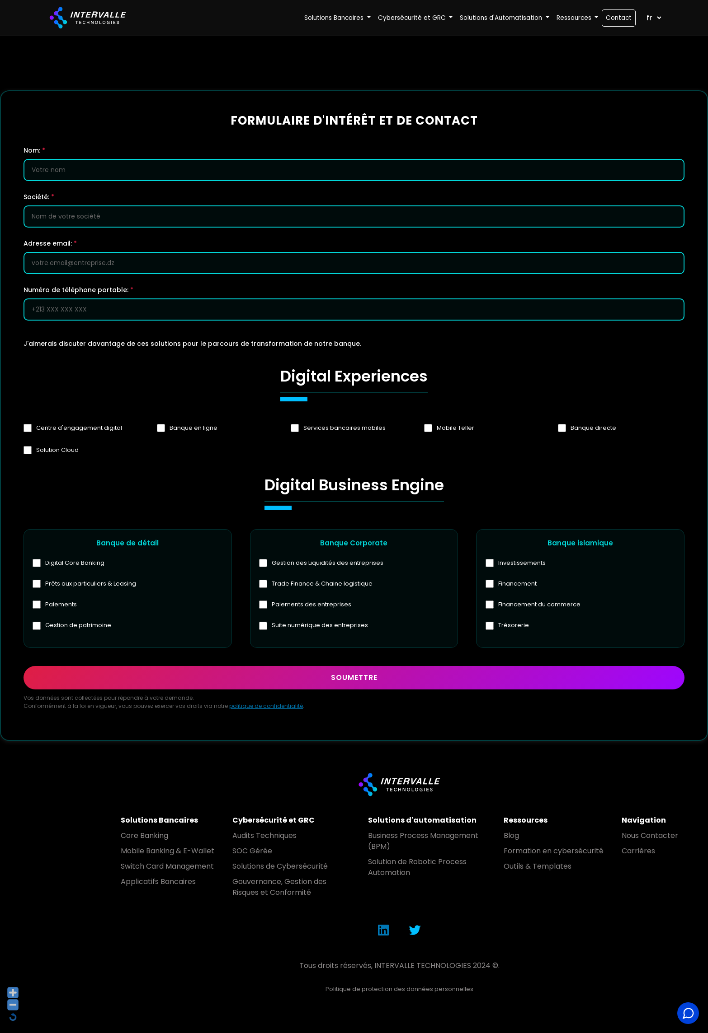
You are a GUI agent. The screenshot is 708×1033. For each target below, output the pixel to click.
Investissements (522, 563)
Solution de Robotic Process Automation (417, 867)
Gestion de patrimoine (79, 626)
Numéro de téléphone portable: (78, 289)
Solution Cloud (57, 450)
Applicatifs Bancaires (158, 882)
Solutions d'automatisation (422, 820)
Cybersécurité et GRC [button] (413, 18)
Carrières (638, 851)
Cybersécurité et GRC (273, 820)
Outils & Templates (537, 866)
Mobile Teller (455, 428)
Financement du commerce (539, 605)
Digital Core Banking (75, 563)
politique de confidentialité (266, 706)
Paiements (61, 605)
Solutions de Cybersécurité (280, 866)
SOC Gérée (252, 851)
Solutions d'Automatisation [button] (502, 18)
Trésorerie (513, 626)
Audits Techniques (264, 836)
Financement (517, 584)
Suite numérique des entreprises (320, 626)
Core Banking (144, 836)
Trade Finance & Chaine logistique (322, 584)
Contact (619, 18)
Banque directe (593, 428)
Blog (511, 836)
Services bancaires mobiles (344, 428)
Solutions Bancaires (159, 820)
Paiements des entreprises (312, 605)
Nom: (34, 150)
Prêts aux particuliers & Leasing (91, 584)
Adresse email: (50, 243)
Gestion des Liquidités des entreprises (328, 563)
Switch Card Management (167, 866)
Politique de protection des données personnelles (399, 989)
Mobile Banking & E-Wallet (167, 851)
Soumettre (354, 678)
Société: (39, 196)
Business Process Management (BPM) (423, 841)
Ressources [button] (575, 18)
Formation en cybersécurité (554, 851)
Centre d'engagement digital (79, 428)
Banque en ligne (193, 428)
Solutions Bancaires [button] (334, 18)
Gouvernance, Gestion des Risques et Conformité (279, 887)
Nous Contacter (650, 836)
